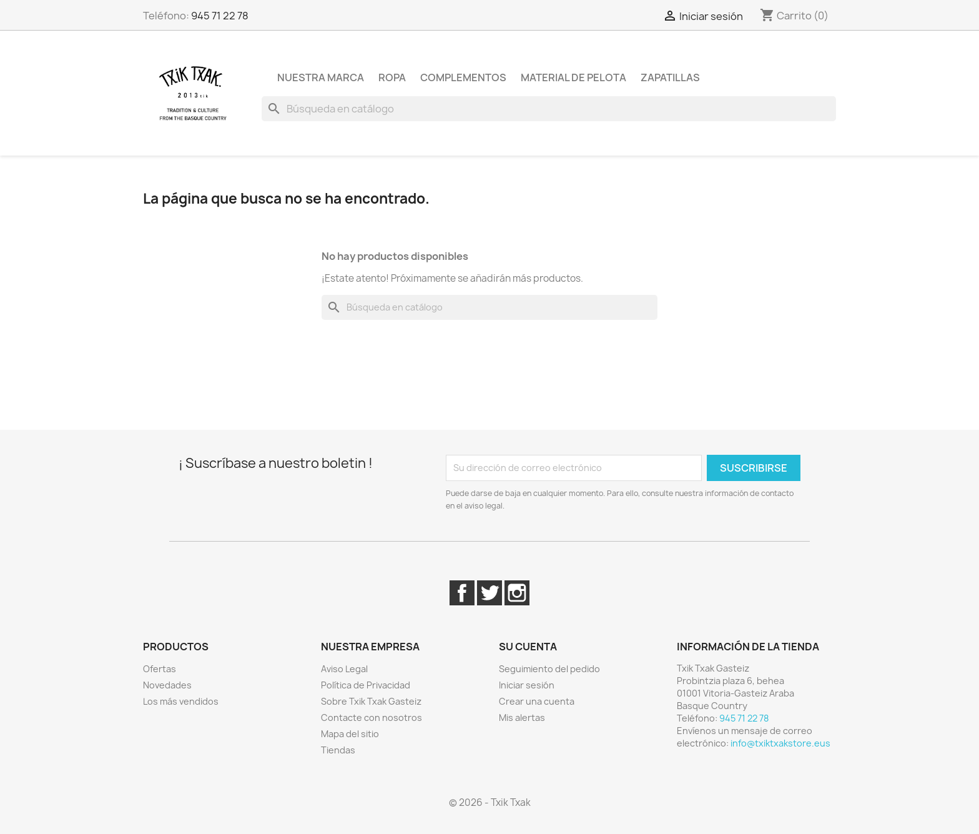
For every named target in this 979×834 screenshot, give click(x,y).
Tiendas (338, 750)
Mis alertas (522, 717)
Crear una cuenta (536, 701)
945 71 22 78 (219, 15)
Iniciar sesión (526, 685)
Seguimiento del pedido (549, 669)
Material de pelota (573, 77)
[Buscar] (549, 108)
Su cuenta (528, 646)
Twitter (489, 592)
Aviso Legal (344, 669)
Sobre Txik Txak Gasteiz (371, 701)
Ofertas (159, 669)
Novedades (167, 685)
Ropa (392, 77)
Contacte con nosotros (371, 717)
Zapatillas (670, 77)
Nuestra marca (320, 77)
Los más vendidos (181, 701)
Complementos (463, 77)
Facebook (462, 592)
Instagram (516, 592)
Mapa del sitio (350, 734)
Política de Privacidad (365, 685)
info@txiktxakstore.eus (780, 743)
